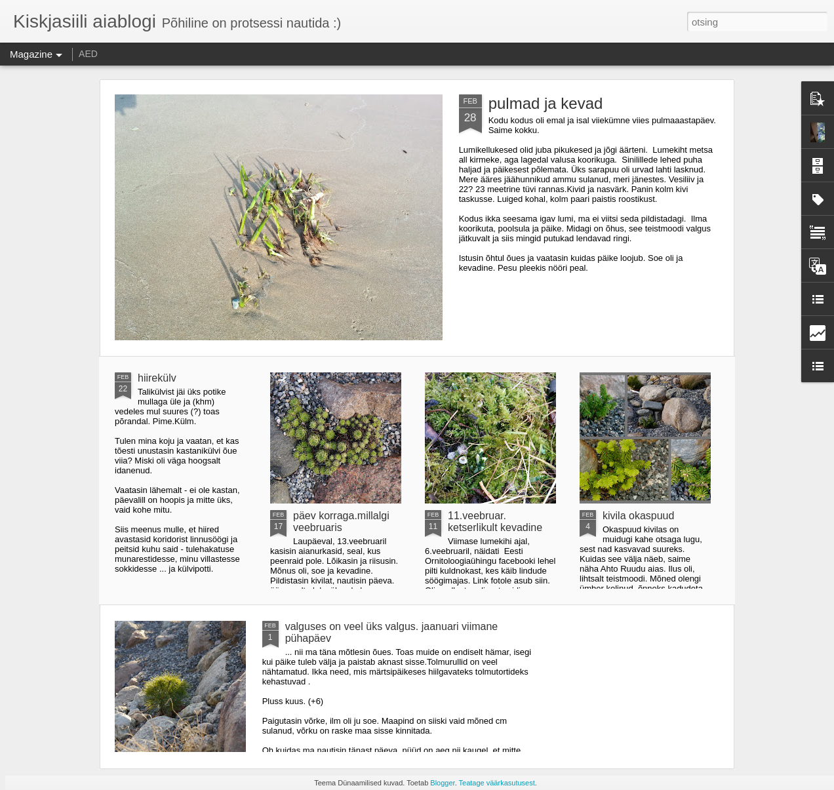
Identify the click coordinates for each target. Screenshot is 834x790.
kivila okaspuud (638, 515)
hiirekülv (157, 378)
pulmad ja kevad (545, 103)
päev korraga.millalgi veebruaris (341, 521)
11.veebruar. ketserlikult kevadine (495, 521)
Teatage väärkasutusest (497, 783)
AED (88, 54)
